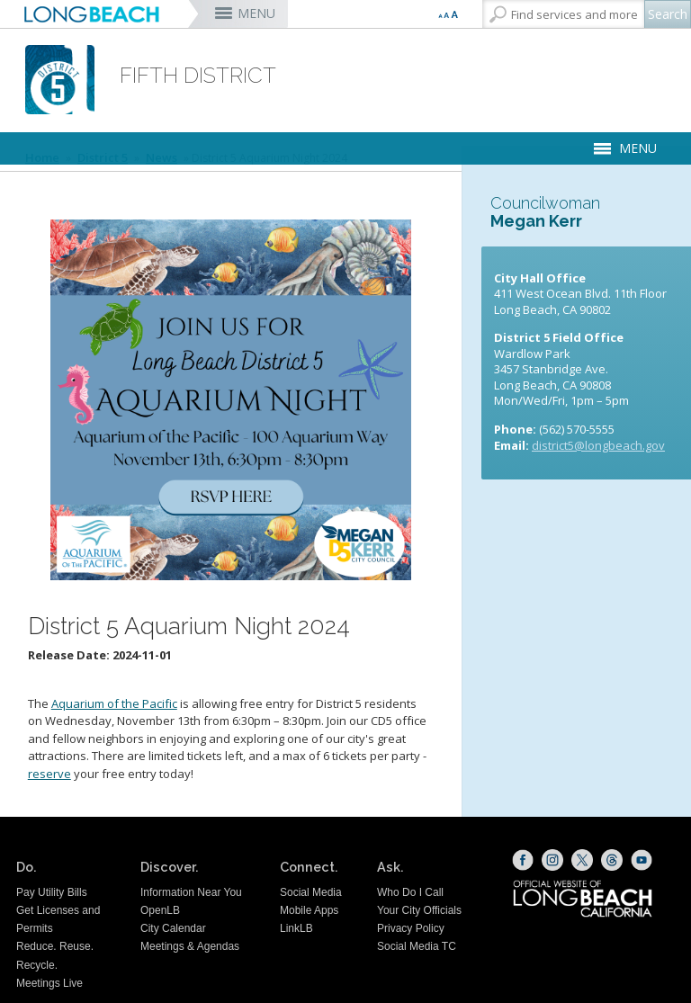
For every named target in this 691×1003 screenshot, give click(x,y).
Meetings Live (49, 983)
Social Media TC (416, 946)
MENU (256, 13)
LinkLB (296, 928)
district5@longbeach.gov (598, 445)
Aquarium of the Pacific (114, 703)
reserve (49, 774)
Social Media (311, 892)
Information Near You (191, 892)
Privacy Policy (410, 928)
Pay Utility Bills (51, 892)
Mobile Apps (309, 910)
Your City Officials (419, 910)
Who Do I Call (410, 892)
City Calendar (173, 928)
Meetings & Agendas (189, 946)
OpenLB (160, 910)
